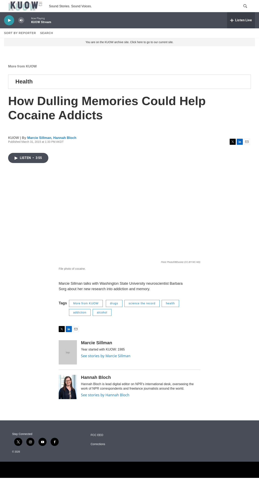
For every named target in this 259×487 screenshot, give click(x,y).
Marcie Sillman (39, 147)
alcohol (102, 321)
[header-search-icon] (248, 11)
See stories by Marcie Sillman (105, 364)
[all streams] (241, 29)
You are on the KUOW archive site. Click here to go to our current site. (129, 51)
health (170, 312)
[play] (9, 29)
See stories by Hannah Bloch (105, 404)
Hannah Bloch (64, 147)
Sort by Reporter (20, 42)
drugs (114, 312)
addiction (79, 321)
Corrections (98, 453)
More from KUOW (22, 75)
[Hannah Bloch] (68, 396)
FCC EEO (97, 444)
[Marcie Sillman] (68, 361)
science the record (142, 312)
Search (46, 42)
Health (24, 90)
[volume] (21, 29)
